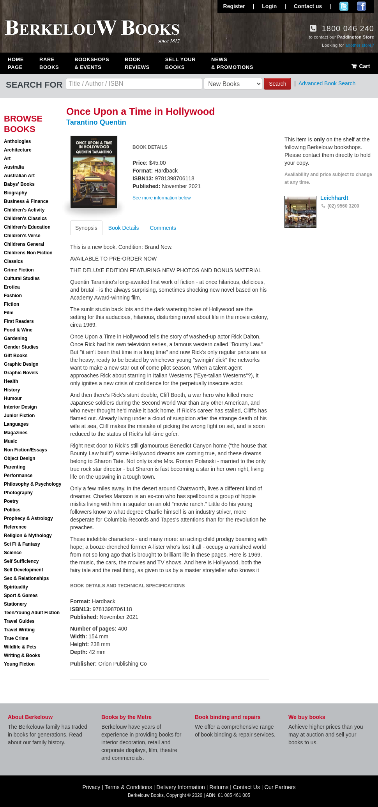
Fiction (11, 304)
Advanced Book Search (327, 83)
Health (11, 381)
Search (277, 84)
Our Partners (279, 787)
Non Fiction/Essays (25, 450)
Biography (15, 193)
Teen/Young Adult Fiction (32, 612)
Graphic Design (21, 364)
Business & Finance (26, 201)
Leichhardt (334, 198)
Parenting (14, 467)
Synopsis (86, 228)
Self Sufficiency (21, 561)
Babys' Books (19, 184)
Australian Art (19, 175)
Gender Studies (21, 347)
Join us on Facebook (361, 6)
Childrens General (24, 244)
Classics (13, 261)
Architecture (18, 150)
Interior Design (20, 407)
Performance (18, 475)
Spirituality (16, 587)
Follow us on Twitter (344, 6)
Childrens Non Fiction (28, 252)
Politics (12, 510)
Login (269, 6)
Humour (13, 398)
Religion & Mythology (28, 535)
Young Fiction (19, 664)
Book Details (123, 228)
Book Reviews (137, 63)
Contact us (308, 6)
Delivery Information (180, 787)
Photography (18, 492)
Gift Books (16, 355)
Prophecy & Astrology (28, 518)
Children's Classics (25, 218)
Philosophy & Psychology (32, 484)
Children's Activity (24, 210)
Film (9, 312)
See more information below (161, 198)
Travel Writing (19, 630)
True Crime (16, 638)
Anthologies (17, 141)
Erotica (12, 287)
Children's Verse (22, 235)
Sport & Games (21, 595)
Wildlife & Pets (20, 647)
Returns (218, 787)
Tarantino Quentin (96, 122)
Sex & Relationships (26, 578)
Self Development (23, 570)
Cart (360, 66)
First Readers (19, 321)
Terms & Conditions (128, 787)
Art (7, 158)
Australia (14, 167)
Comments (163, 228)
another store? (359, 45)
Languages (16, 424)
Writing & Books (22, 655)
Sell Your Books (180, 63)
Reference (15, 527)
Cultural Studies (22, 278)
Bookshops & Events (91, 63)
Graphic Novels (21, 372)
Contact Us (246, 787)
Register (234, 6)
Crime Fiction (19, 270)
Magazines (16, 432)
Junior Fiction (19, 415)
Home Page (16, 63)
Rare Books (49, 63)
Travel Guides (19, 621)
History (12, 390)
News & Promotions (232, 63)
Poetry (11, 501)
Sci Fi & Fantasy (22, 544)
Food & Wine (18, 330)
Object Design (19, 458)
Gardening (15, 338)
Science (12, 552)
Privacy (91, 787)
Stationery (15, 604)
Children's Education (27, 227)
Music (10, 441)
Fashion (13, 295)
